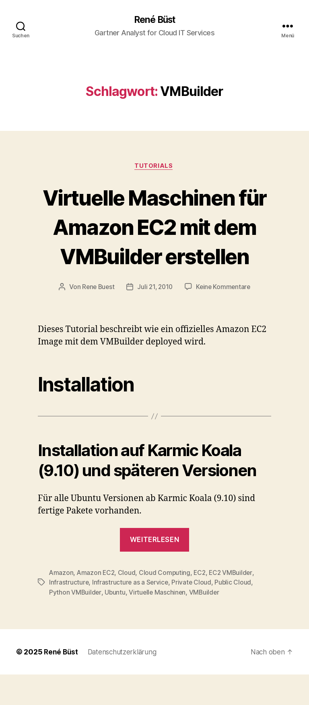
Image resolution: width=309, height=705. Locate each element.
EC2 (202, 603)
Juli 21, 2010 (155, 318)
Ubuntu (115, 623)
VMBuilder (206, 623)
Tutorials (155, 167)
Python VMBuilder (75, 623)
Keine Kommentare (225, 318)
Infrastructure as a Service (131, 613)
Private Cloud (193, 613)
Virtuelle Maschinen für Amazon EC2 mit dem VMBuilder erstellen (154, 241)
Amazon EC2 (96, 603)
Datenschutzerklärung (125, 682)
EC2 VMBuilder (234, 603)
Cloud (128, 603)
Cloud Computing (166, 603)
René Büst (154, 20)
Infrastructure (69, 613)
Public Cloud (234, 613)
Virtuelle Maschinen (159, 623)
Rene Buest (96, 318)
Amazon (61, 603)
